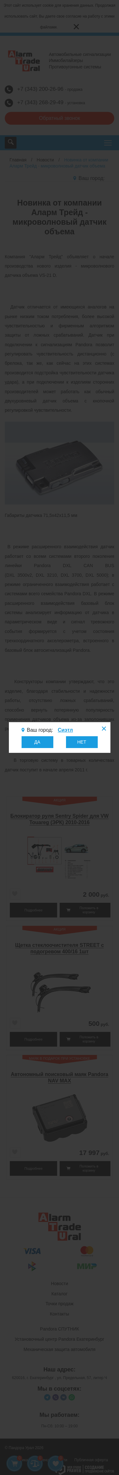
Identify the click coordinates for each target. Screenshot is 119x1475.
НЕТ (81, 742)
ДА (37, 742)
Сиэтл (65, 730)
